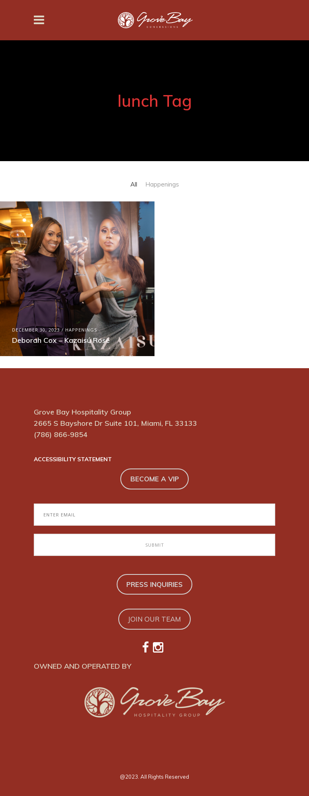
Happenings (81, 330)
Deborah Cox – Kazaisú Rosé (61, 340)
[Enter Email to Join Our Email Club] (154, 515)
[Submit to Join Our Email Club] (154, 545)
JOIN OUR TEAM (154, 619)
